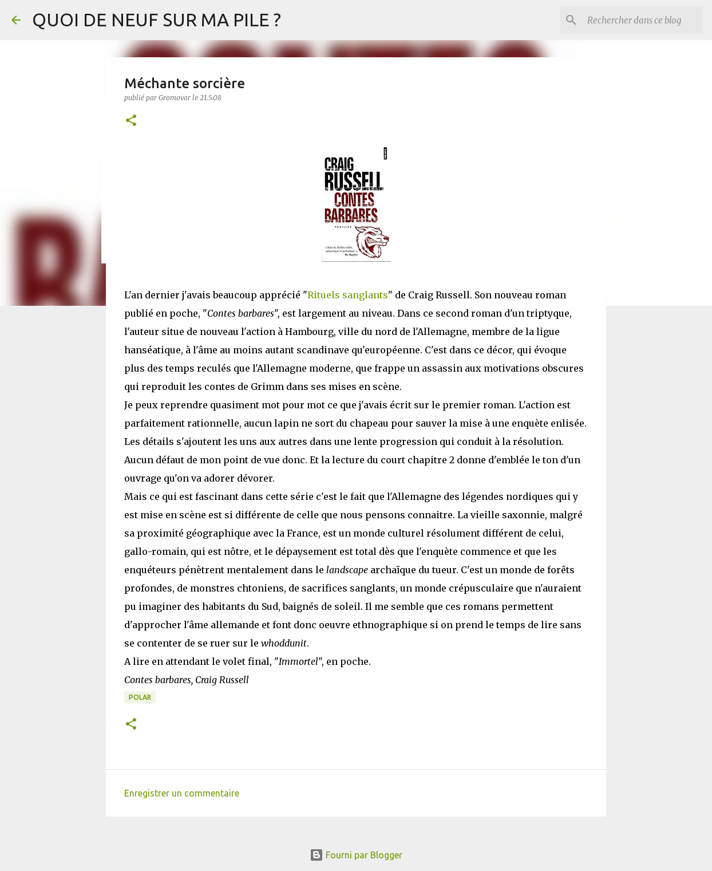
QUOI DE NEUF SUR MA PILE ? (156, 19)
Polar (140, 697)
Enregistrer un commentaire (181, 793)
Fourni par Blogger (356, 855)
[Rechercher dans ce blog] (643, 20)
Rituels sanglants (347, 295)
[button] (131, 121)
